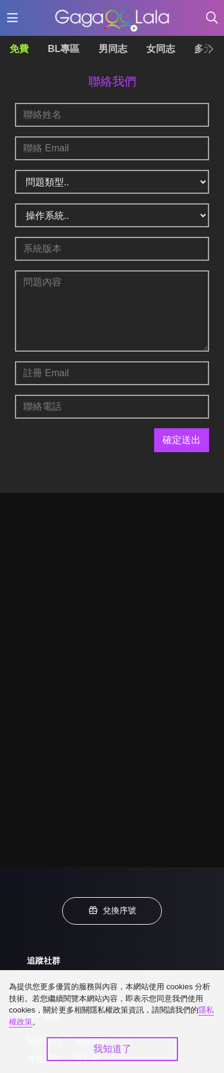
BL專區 (63, 49)
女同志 (160, 49)
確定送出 (181, 440)
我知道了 (112, 1049)
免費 (19, 49)
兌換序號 (112, 910)
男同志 (113, 49)
